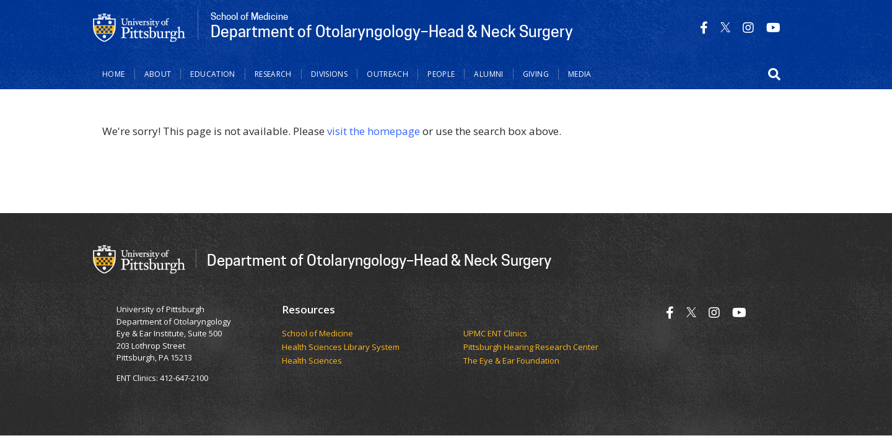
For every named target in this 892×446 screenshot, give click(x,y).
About (158, 74)
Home (113, 74)
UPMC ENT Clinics (495, 334)
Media (580, 74)
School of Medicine (317, 334)
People (441, 74)
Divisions (329, 74)
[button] (774, 74)
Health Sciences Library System (341, 347)
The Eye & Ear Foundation (511, 361)
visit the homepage (373, 131)
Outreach (387, 74)
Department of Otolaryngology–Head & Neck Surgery (379, 259)
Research (273, 74)
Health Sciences (312, 361)
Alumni (488, 74)
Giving (536, 74)
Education (212, 74)
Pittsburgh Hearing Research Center (530, 347)
